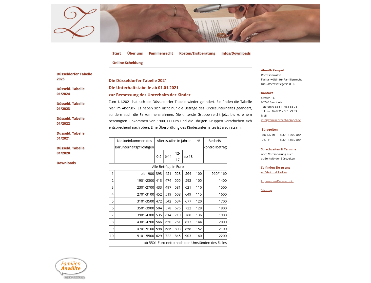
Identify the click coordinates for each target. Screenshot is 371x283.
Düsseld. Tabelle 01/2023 (71, 106)
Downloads (66, 163)
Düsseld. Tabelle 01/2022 (71, 121)
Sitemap (266, 190)
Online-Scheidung (128, 62)
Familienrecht (161, 53)
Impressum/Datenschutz (277, 181)
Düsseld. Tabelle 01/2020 (71, 150)
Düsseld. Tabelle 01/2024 (71, 91)
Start (117, 53)
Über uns (135, 53)
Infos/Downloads (236, 53)
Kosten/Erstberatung (197, 53)
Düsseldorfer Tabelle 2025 (74, 76)
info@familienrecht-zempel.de (281, 120)
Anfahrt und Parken (274, 172)
